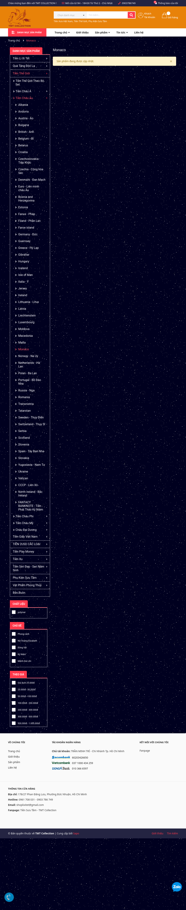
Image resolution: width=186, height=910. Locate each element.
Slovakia (23, 458)
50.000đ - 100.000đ (24, 696)
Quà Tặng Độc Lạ (24, 66)
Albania (23, 105)
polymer (19, 612)
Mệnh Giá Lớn (21, 660)
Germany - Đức (27, 234)
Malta (22, 342)
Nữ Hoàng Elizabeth (24, 640)
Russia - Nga (26, 390)
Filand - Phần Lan (29, 221)
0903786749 (128, 3)
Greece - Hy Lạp (28, 248)
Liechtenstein (27, 315)
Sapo (76, 833)
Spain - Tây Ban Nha (31, 451)
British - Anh (26, 132)
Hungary (23, 261)
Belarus (23, 145)
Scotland (24, 437)
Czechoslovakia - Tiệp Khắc (29, 160)
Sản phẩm (14, 762)
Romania (24, 397)
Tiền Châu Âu (24, 98)
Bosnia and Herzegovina (26, 198)
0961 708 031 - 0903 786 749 (36, 799)
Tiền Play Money (23, 551)
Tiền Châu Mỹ (24, 523)
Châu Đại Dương (26, 530)
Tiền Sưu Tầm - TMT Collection (38, 810)
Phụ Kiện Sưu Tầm (25, 577)
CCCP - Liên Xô (28, 485)
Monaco (23, 349)
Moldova (23, 329)
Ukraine (23, 471)
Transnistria (26, 404)
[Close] (171, 61)
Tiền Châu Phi (24, 516)
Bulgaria (23, 125)
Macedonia (25, 336)
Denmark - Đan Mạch (31, 179)
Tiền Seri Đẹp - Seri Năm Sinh (28, 568)
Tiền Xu (17, 559)
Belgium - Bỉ (26, 138)
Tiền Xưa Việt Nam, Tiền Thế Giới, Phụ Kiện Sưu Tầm (80, 21)
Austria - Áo (25, 118)
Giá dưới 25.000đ (23, 682)
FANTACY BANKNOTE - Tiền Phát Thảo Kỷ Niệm (30, 505)
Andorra (23, 111)
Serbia (22, 431)
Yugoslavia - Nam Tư (31, 465)
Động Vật (19, 647)
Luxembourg (26, 322)
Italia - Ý (23, 281)
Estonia (23, 207)
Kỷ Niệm (19, 654)
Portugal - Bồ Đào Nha (29, 381)
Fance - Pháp (26, 214)
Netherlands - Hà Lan (29, 364)
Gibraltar (23, 254)
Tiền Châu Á (23, 91)
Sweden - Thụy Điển (31, 417)
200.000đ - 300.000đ (25, 709)
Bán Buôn (19, 592)
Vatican (23, 478)
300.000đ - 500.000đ (25, 716)
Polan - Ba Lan (27, 373)
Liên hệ (12, 767)
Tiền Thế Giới (21, 73)
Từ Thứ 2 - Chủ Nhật (101, 3)
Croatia (23, 152)
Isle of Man (25, 275)
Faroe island (26, 227)
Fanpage (145, 750)
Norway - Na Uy (28, 356)
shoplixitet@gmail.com (30, 805)
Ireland (22, 295)
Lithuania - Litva (28, 302)
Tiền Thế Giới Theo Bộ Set (30, 82)
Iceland (23, 268)
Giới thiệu (14, 756)
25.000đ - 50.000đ (23, 689)
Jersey (22, 288)
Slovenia (23, 444)
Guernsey (24, 241)
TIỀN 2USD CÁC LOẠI (26, 544)
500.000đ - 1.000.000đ (26, 723)
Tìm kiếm (172, 833)
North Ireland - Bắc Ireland (30, 493)
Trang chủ (14, 751)
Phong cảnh (20, 633)
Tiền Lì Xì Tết (21, 58)
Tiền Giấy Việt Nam (25, 536)
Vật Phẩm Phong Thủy (27, 585)
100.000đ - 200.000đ (25, 702)
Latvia (22, 308)
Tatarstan (24, 410)
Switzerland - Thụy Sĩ (31, 424)
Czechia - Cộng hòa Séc (30, 171)
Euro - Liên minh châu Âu (28, 188)
